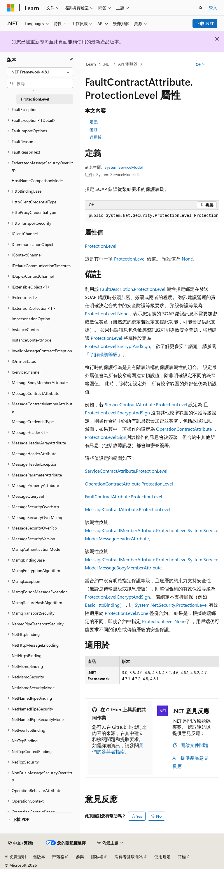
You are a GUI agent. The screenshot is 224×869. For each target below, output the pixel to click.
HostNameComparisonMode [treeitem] (37, 180)
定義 (94, 121)
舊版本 (39, 856)
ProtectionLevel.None (106, 313)
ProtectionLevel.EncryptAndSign (117, 346)
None (187, 259)
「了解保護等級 (101, 354)
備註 (94, 129)
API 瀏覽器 (128, 64)
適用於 (96, 137)
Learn (91, 64)
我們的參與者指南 (118, 748)
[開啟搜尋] (200, 8)
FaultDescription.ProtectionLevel (132, 289)
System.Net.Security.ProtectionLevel (171, 605)
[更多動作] (214, 64)
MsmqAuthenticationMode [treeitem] (36, 549)
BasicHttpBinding (102, 605)
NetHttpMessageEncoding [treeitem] (35, 645)
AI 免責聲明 (15, 856)
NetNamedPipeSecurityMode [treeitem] (38, 719)
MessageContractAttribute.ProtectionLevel (127, 509)
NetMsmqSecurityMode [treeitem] (33, 687)
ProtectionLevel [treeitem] (35, 99)
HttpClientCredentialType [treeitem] (34, 202)
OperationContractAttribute (184, 429)
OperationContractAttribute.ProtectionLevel (129, 484)
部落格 (58, 856)
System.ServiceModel (123, 167)
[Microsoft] (11, 8)
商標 (182, 856)
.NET (107, 64)
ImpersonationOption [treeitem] (31, 318)
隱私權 (97, 856)
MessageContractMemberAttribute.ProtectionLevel (136, 530)
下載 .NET (205, 23)
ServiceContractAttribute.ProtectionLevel (146, 404)
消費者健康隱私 (128, 856)
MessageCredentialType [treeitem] (33, 421)
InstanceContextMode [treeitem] (31, 340)
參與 (80, 856)
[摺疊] (71, 59)
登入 (213, 7)
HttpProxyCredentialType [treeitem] (34, 212)
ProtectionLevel (100, 246)
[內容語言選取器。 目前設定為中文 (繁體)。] (21, 843)
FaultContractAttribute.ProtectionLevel (123, 496)
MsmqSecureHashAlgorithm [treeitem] (37, 602)
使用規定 (162, 856)
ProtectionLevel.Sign (105, 437)
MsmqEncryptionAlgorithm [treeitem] (36, 570)
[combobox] (40, 72)
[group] (152, 216)
